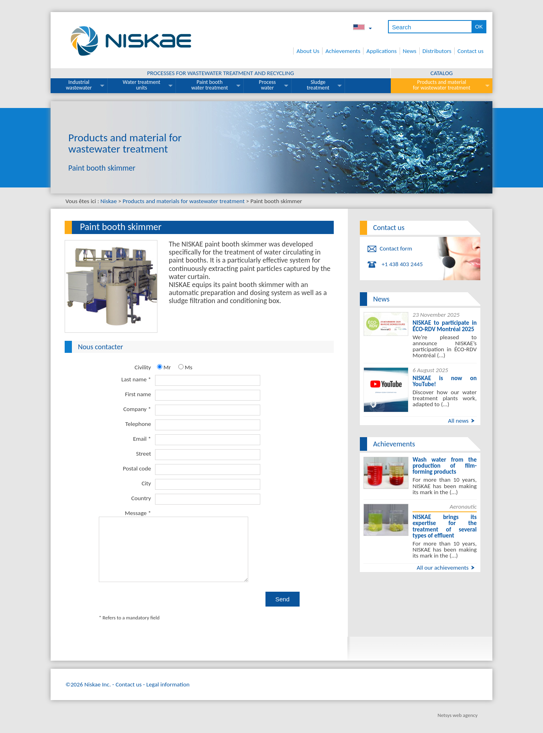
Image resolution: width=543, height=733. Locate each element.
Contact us (470, 51)
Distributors (437, 51)
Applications (381, 51)
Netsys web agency (458, 706)
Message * (138, 513)
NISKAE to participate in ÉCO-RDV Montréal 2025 (444, 325)
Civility (143, 367)
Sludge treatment (318, 85)
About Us (307, 51)
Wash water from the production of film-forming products (444, 465)
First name (138, 394)
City (146, 483)
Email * (142, 438)
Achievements (342, 51)
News (409, 51)
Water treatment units (142, 85)
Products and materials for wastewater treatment (183, 201)
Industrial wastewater (79, 85)
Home (288, 51)
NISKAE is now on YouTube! (444, 381)
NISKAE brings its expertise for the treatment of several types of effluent (444, 526)
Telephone (138, 424)
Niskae (108, 201)
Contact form (396, 248)
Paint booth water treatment (209, 85)
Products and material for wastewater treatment (441, 85)
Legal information (168, 675)
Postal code (137, 468)
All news (458, 420)
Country (141, 498)
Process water (267, 85)
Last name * (136, 379)
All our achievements (442, 567)
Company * (137, 409)
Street (143, 453)
